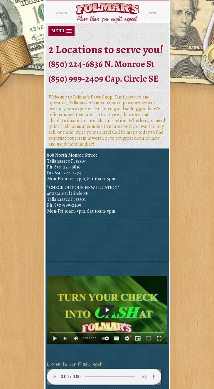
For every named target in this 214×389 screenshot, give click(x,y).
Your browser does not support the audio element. (104, 377)
